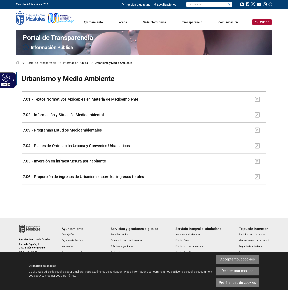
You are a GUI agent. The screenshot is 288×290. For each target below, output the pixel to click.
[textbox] (206, 4)
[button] (229, 4)
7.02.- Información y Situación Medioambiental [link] (63, 114)
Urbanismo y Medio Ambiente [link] (113, 62)
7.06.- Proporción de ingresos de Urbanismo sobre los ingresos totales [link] (83, 176)
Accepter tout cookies (237, 259)
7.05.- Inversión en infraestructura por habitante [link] (64, 161)
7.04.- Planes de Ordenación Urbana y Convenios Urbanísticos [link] (76, 145)
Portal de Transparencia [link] (41, 62)
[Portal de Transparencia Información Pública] (144, 42)
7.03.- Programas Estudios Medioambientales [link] (62, 130)
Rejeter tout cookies (237, 271)
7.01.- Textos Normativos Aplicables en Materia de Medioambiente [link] (80, 99)
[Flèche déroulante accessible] (12, 80)
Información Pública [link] (75, 62)
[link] (135, 4)
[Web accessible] (5, 77)
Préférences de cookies (237, 283)
